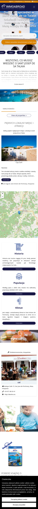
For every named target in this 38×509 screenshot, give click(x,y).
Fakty (21, 52)
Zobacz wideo (19, 426)
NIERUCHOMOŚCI (8, 109)
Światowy (27, 1)
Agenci (11, 1)
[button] (19, 213)
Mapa (11, 52)
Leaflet (35, 237)
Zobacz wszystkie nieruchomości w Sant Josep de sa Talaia (21, 42)
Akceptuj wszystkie (19, 505)
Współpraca (19, 1)
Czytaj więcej (19, 84)
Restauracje (30, 52)
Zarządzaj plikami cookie (19, 499)
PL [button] (33, 1)
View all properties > (19, 115)
